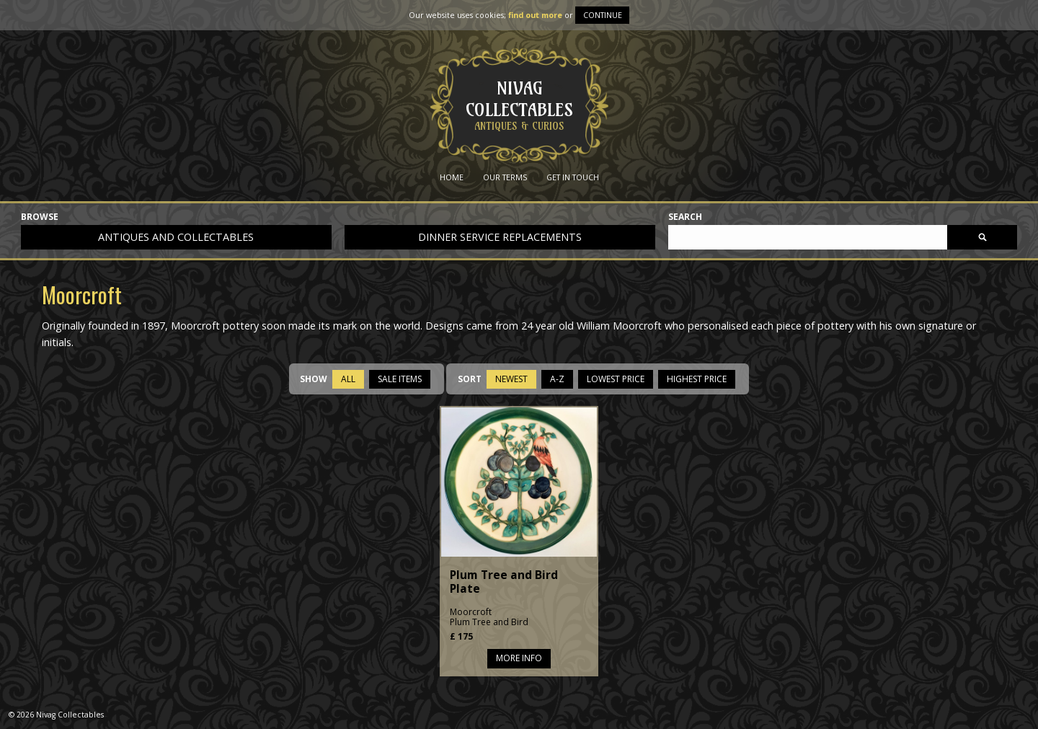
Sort (470, 379)
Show (313, 379)
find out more (535, 14)
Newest (511, 379)
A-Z (557, 379)
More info (519, 658)
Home (451, 177)
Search (685, 217)
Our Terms (505, 177)
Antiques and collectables (176, 237)
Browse (39, 217)
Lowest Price (615, 379)
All (348, 379)
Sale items (400, 379)
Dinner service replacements (500, 237)
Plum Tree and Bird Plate (504, 581)
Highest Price (697, 379)
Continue (602, 14)
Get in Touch (572, 177)
